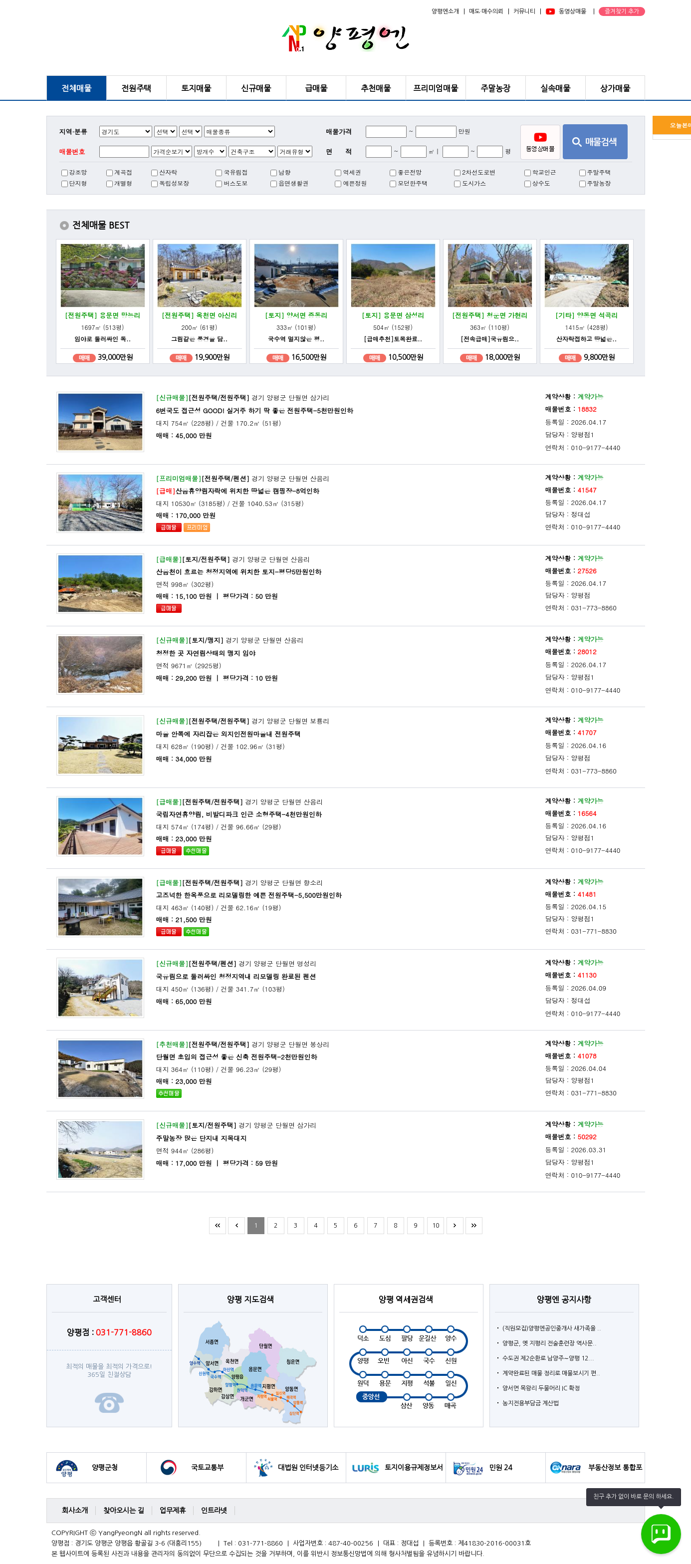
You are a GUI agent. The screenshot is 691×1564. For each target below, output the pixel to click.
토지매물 (196, 88)
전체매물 (76, 88)
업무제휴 (173, 1510)
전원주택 (136, 88)
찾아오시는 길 (123, 1510)
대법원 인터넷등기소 (308, 1467)
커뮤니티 (524, 11)
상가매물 (615, 88)
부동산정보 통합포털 (615, 1473)
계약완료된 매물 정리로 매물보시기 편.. (551, 1373)
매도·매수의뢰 (486, 11)
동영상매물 (572, 11)
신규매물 (256, 88)
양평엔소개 (445, 11)
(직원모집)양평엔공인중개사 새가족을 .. (551, 1328)
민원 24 (500, 1467)
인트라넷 (214, 1510)
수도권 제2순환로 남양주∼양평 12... (548, 1358)
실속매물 (555, 88)
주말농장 (495, 88)
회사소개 (75, 1510)
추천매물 (376, 88)
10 (435, 1226)
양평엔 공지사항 (564, 1299)
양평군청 (105, 1467)
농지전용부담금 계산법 (530, 1403)
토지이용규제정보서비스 (414, 1473)
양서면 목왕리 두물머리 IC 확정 (541, 1388)
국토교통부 (207, 1467)
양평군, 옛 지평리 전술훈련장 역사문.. (549, 1343)
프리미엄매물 (435, 88)
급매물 (316, 88)
